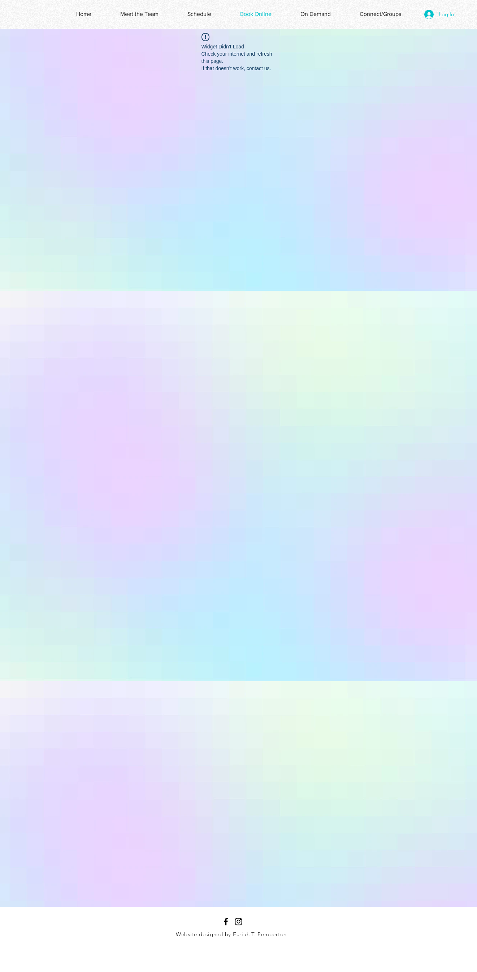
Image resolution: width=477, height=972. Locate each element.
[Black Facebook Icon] (226, 921)
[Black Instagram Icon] (238, 921)
